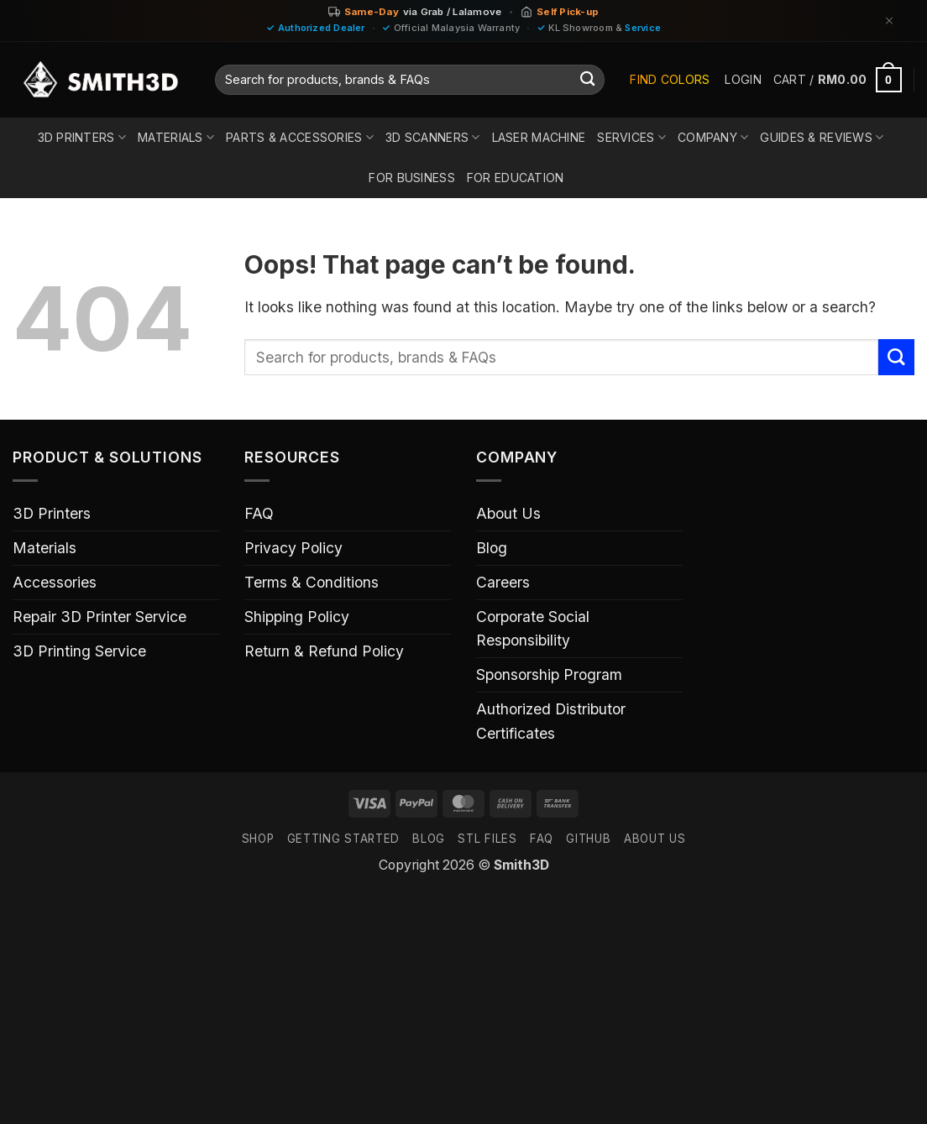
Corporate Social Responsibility (532, 628)
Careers (503, 582)
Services (631, 137)
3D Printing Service (79, 651)
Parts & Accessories (300, 137)
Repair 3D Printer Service (99, 616)
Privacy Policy (293, 548)
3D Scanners (432, 137)
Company (713, 137)
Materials (176, 137)
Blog (491, 548)
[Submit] (587, 80)
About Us (508, 513)
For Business (411, 177)
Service (643, 28)
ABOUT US (654, 838)
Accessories (55, 582)
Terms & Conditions (311, 582)
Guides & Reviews (821, 137)
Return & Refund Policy (324, 651)
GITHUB (588, 838)
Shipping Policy (296, 616)
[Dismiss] (889, 21)
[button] (743, 80)
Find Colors (670, 79)
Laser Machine (539, 137)
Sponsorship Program (549, 674)
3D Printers (82, 137)
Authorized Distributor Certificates (551, 720)
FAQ (259, 513)
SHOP (258, 838)
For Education (515, 177)
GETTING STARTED (343, 838)
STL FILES (487, 838)
